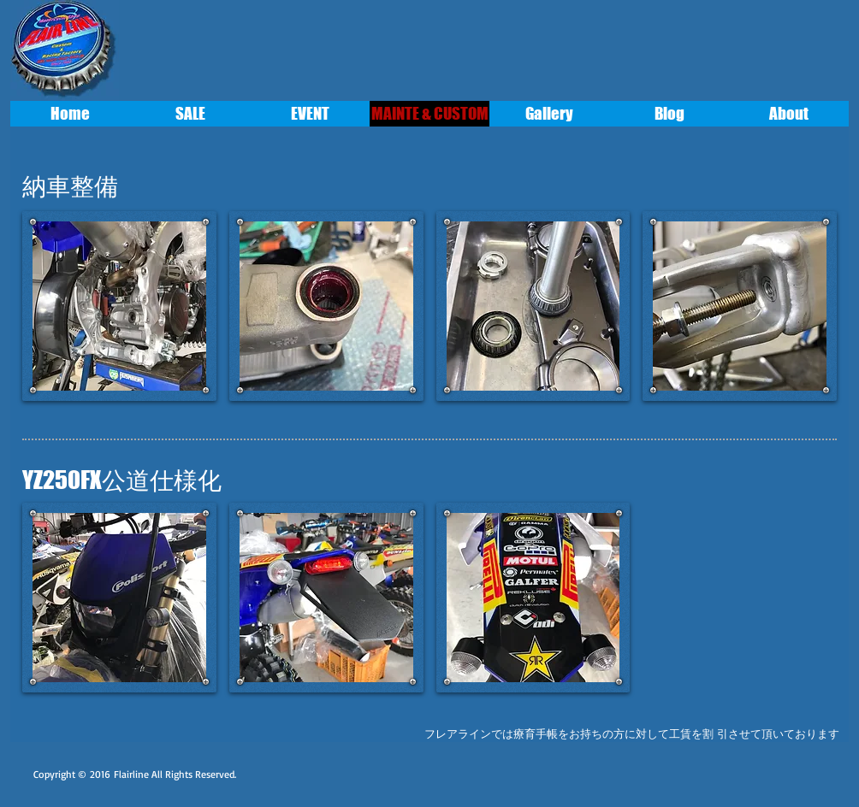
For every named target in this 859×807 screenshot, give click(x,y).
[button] (119, 306)
